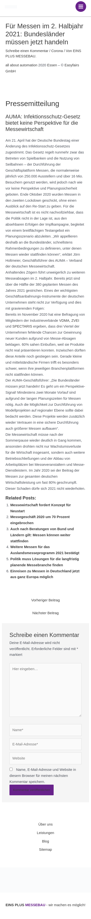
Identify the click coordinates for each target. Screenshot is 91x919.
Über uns (45, 824)
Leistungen (45, 833)
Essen (52, 65)
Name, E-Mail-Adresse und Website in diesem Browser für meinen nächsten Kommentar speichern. (42, 776)
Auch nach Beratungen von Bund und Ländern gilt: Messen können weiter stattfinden (42, 535)
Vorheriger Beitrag (45, 600)
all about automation (21, 65)
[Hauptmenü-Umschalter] (80, 6)
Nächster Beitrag (45, 613)
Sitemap (45, 849)
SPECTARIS (22, 326)
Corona (57, 51)
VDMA (64, 320)
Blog (45, 841)
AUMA (13, 117)
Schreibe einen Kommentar (26, 51)
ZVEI (75, 320)
